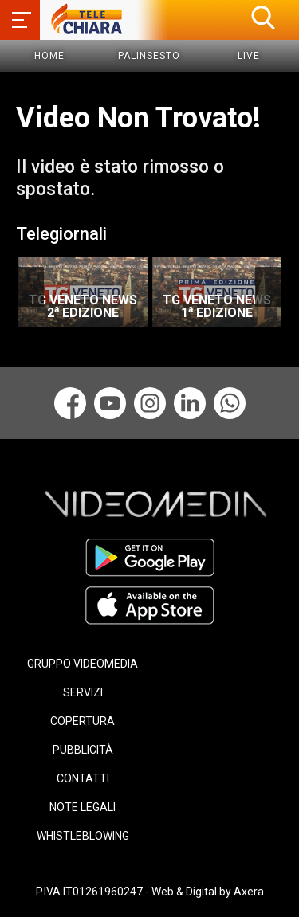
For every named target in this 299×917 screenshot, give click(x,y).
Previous (30, 287)
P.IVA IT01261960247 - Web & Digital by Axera (150, 891)
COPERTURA (82, 721)
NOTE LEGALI (82, 807)
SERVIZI (83, 692)
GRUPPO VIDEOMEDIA (82, 663)
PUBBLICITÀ (83, 749)
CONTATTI (83, 778)
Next (269, 287)
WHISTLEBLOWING (83, 835)
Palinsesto (149, 55)
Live (249, 55)
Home (49, 55)
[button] (263, 17)
